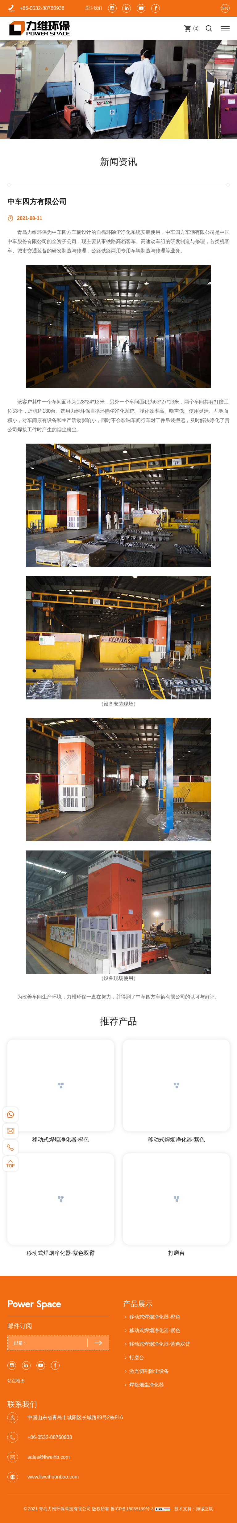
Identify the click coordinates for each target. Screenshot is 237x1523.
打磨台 (176, 1253)
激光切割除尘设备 (149, 1371)
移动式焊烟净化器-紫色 (176, 1140)
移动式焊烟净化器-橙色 (60, 1140)
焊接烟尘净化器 (146, 1384)
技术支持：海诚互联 (193, 1508)
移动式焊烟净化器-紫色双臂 (61, 1253)
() (195, 28)
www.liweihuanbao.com (53, 1476)
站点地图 (16, 1380)
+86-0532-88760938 (42, 8)
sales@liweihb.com (48, 1457)
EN (225, 8)
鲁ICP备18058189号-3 (132, 1508)
